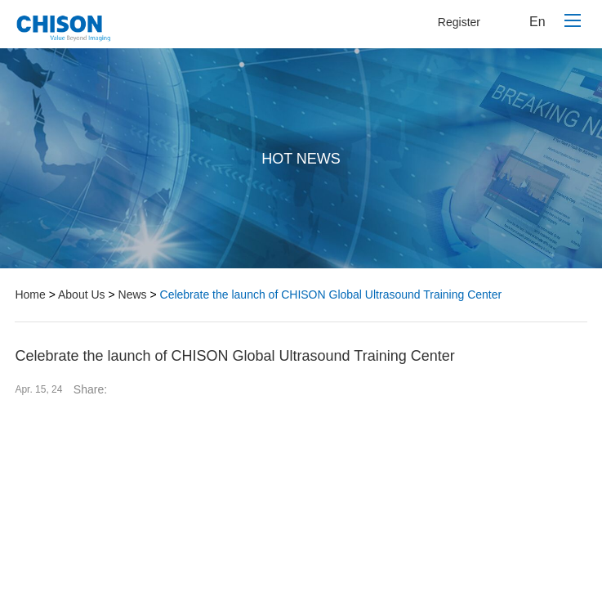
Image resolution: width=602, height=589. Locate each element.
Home (30, 294)
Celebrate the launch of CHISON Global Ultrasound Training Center (331, 294)
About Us (81, 294)
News (132, 294)
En (537, 22)
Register (459, 22)
